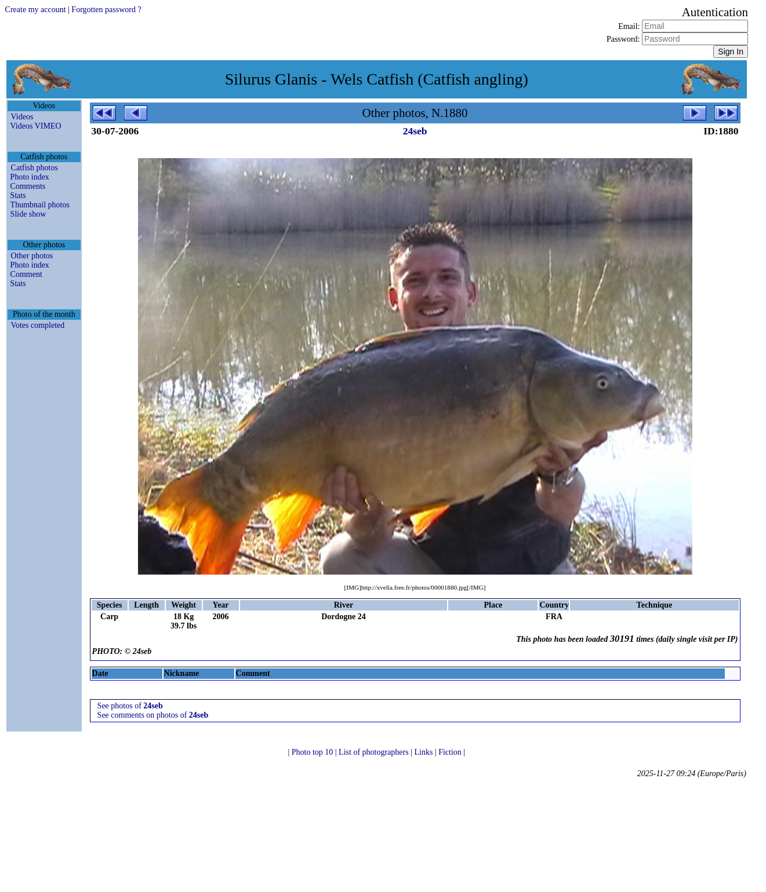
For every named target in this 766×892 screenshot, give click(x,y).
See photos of (130, 705)
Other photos (32, 255)
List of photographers (375, 752)
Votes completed (38, 325)
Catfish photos (34, 167)
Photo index (29, 177)
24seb (415, 131)
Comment (26, 274)
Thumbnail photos (40, 204)
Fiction (450, 752)
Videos (22, 116)
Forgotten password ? (106, 9)
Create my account (35, 9)
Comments (28, 186)
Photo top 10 (313, 752)
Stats (18, 195)
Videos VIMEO (35, 126)
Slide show (28, 214)
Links (424, 752)
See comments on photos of (153, 715)
